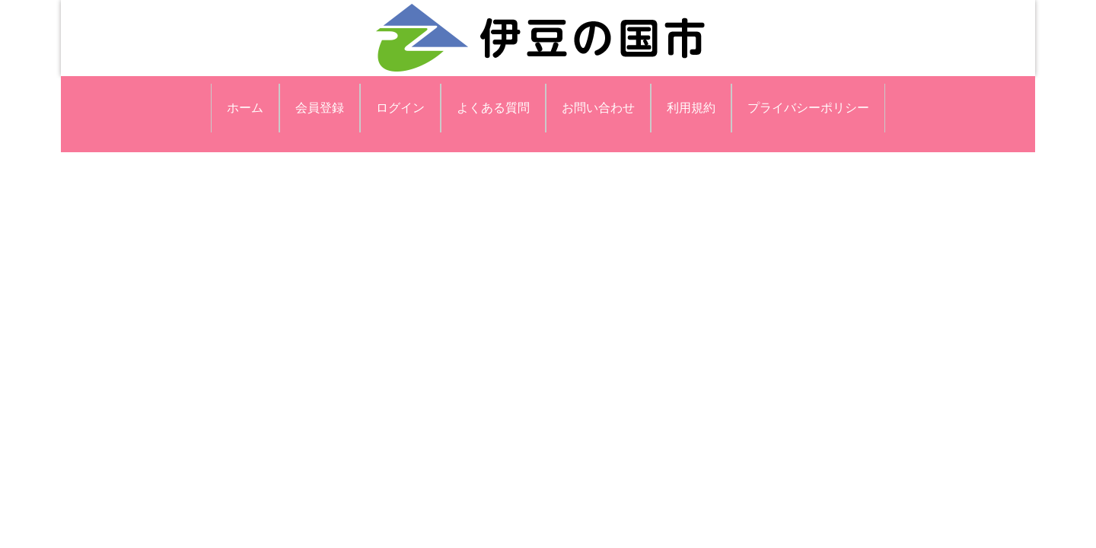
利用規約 (691, 107)
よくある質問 (493, 107)
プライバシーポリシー (808, 107)
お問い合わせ (598, 107)
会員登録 (319, 107)
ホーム (245, 107)
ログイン (400, 107)
